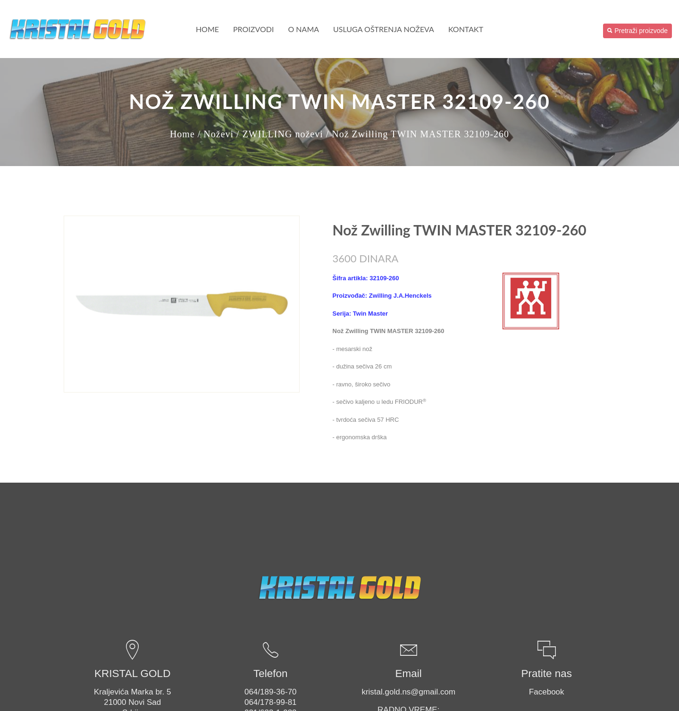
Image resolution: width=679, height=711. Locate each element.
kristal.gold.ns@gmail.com (408, 691)
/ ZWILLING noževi (279, 134)
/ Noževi (216, 134)
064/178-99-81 (270, 702)
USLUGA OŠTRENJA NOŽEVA (383, 29)
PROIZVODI (253, 29)
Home (207, 29)
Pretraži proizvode (637, 30)
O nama (303, 29)
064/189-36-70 (270, 691)
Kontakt (465, 29)
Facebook (546, 691)
